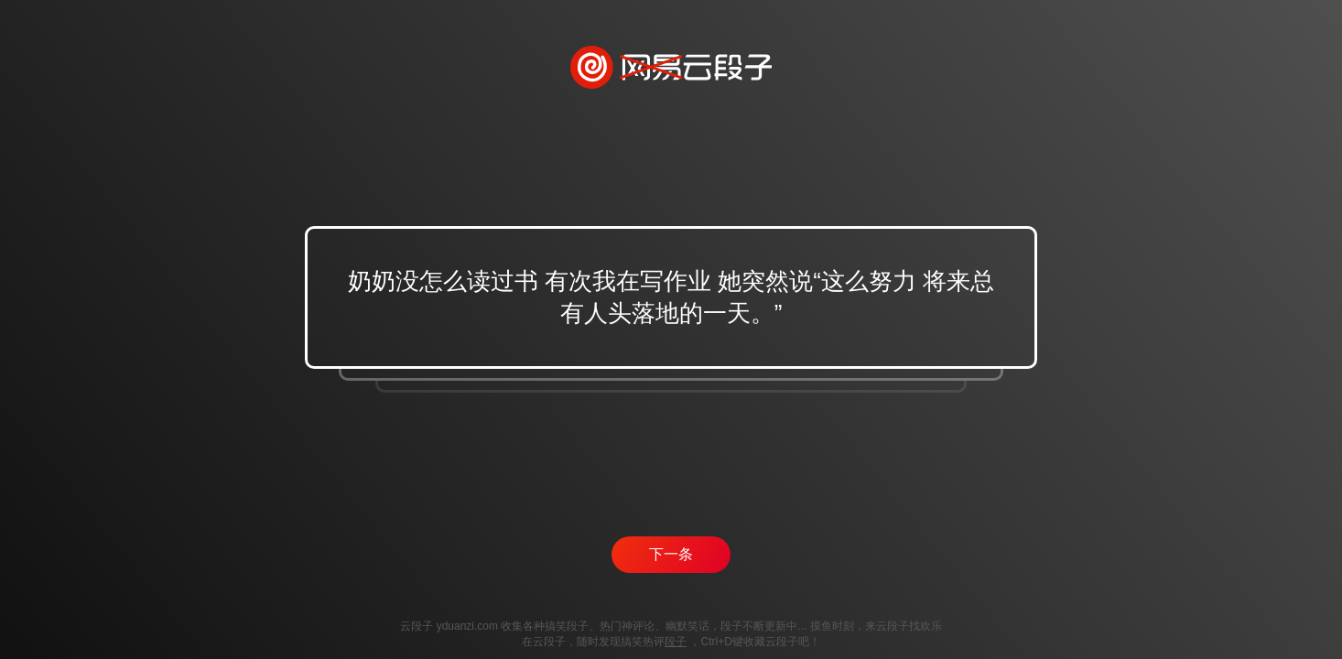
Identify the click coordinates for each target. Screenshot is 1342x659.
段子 (676, 641)
